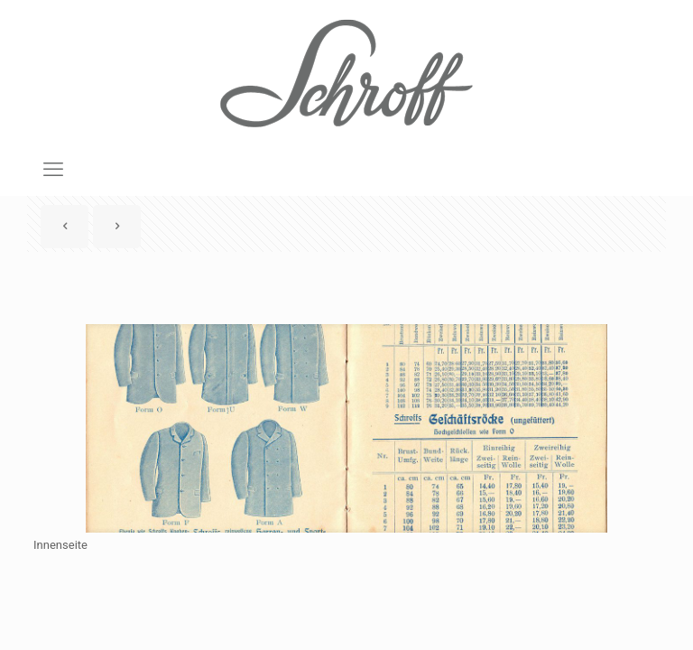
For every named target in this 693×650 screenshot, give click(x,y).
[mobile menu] (53, 169)
